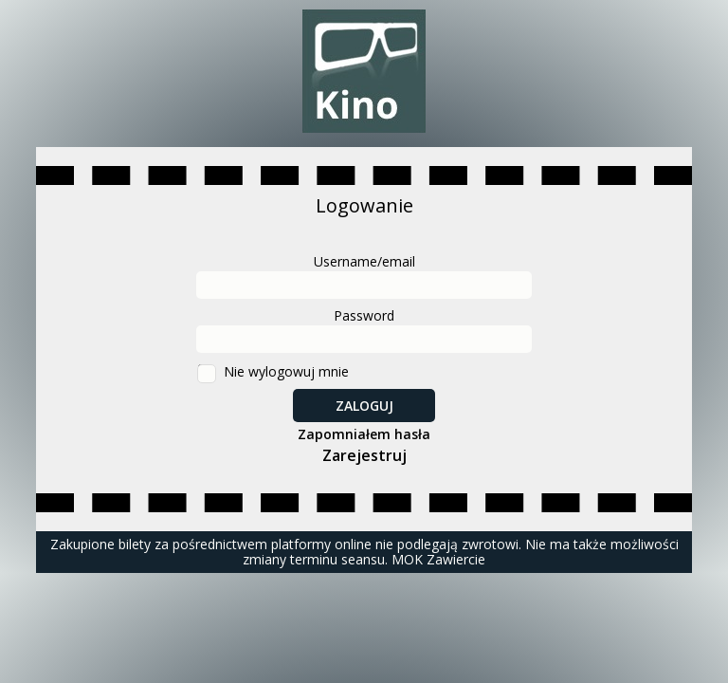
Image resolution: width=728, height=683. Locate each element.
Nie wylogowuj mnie (286, 371)
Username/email (364, 261)
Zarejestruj (364, 455)
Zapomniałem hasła (364, 434)
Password (364, 315)
